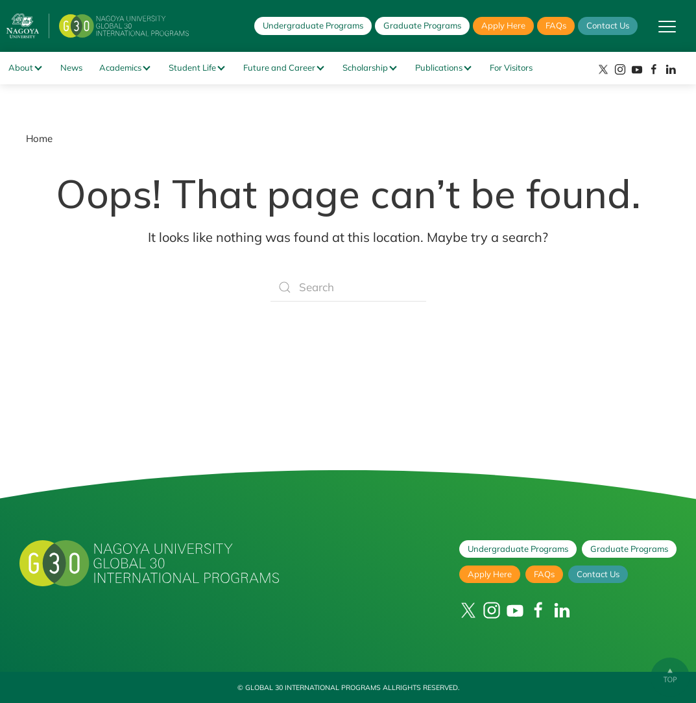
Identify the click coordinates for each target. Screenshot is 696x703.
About (20, 67)
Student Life (192, 67)
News (71, 67)
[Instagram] (620, 69)
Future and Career (279, 67)
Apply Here (503, 25)
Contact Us (607, 25)
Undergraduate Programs (313, 25)
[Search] (348, 287)
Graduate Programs (422, 25)
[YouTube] (637, 69)
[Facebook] (654, 69)
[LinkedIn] (671, 69)
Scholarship (365, 67)
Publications (438, 67)
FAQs (556, 25)
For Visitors (511, 67)
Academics (120, 67)
